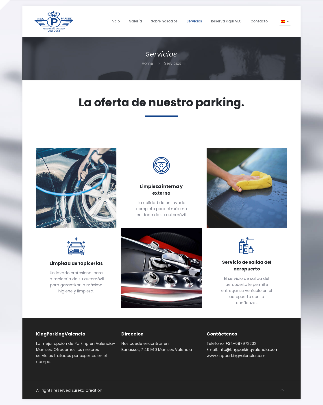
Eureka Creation (87, 390)
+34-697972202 (240, 343)
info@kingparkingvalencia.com (249, 349)
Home (147, 63)
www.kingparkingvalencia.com (236, 355)
